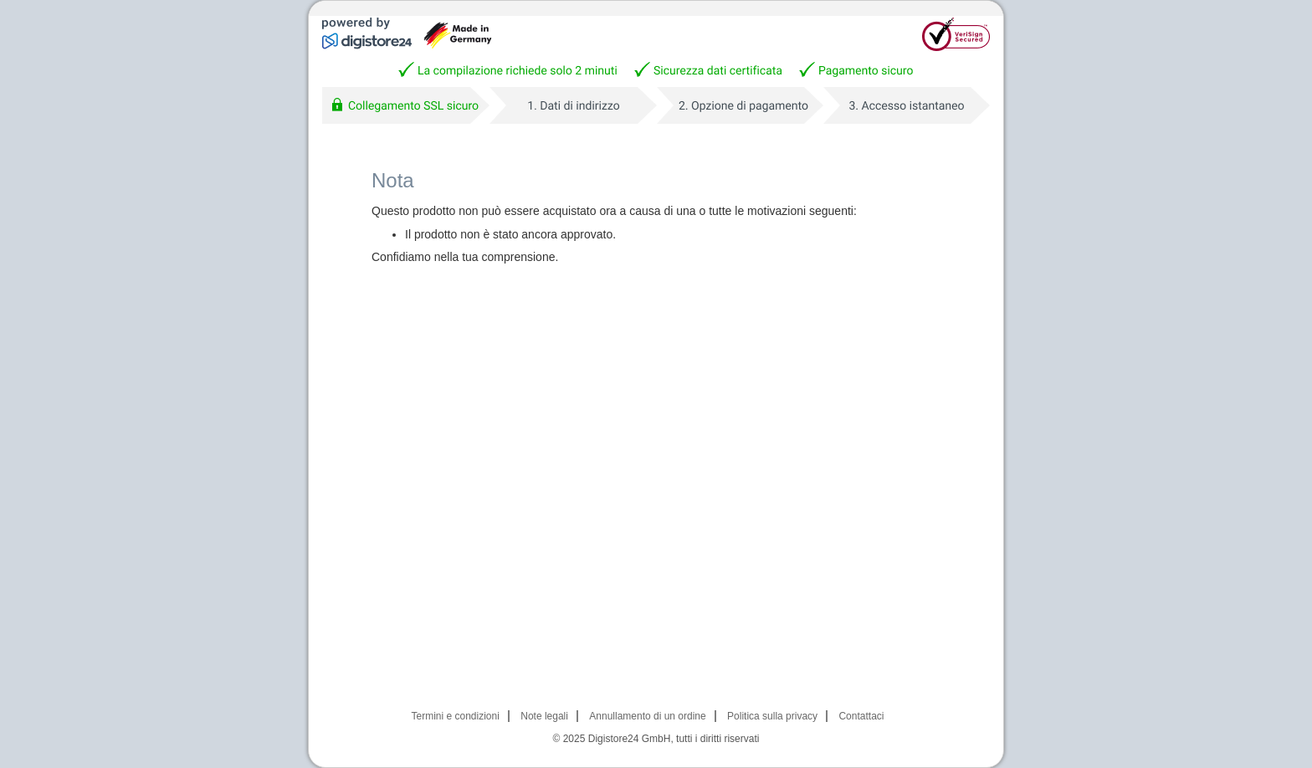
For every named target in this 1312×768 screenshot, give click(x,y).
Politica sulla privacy (772, 716)
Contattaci (861, 716)
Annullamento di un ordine (647, 716)
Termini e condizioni (456, 716)
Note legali (544, 716)
